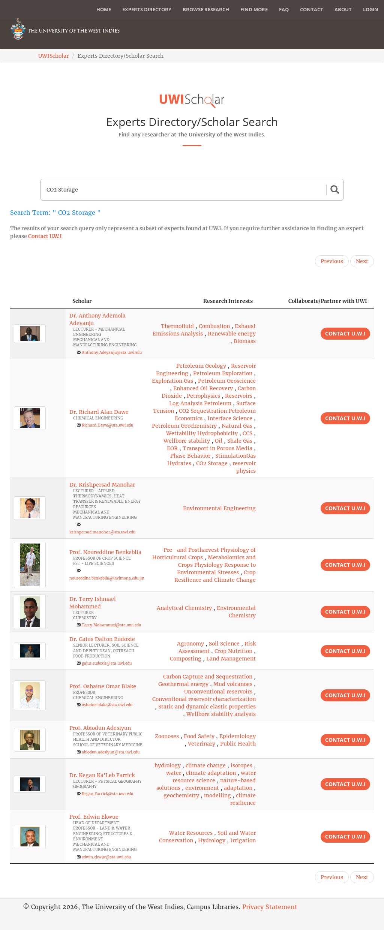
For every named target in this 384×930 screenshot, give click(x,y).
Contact (311, 9)
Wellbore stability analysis (221, 714)
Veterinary (201, 743)
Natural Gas (237, 425)
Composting (185, 658)
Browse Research (206, 9)
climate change (206, 765)
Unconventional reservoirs (218, 691)
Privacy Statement (269, 907)
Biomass (245, 341)
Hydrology (211, 840)
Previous (332, 261)
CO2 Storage (212, 463)
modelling (217, 795)
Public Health (238, 743)
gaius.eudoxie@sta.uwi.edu (107, 663)
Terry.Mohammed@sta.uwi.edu (111, 625)
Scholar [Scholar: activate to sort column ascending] (82, 301)
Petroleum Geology (201, 365)
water (173, 773)
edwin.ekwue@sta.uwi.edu (106, 857)
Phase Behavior (190, 455)
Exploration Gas (172, 380)
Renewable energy (232, 333)
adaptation (238, 788)
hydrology (167, 765)
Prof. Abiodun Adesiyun (100, 728)
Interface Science (229, 418)
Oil (218, 440)
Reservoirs (238, 395)
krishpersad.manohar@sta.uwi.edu (102, 532)
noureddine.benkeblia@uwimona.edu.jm (106, 578)
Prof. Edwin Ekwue (93, 816)
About (343, 9)
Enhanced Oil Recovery (203, 388)
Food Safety (199, 736)
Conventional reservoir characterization (204, 699)
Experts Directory (146, 9)
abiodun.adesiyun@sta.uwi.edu (111, 752)
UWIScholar (53, 55)
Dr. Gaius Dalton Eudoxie (102, 639)
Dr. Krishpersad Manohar (102, 484)
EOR (172, 448)
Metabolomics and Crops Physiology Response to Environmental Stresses (216, 565)
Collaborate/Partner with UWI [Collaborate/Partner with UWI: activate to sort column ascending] (327, 301)
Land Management (231, 658)
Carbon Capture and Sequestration (207, 676)
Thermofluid (177, 326)
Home (103, 9)
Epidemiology (237, 736)
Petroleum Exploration (222, 373)
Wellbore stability (187, 440)
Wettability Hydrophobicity (202, 433)
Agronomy (190, 643)
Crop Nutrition (233, 651)
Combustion (214, 326)
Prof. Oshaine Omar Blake (102, 686)
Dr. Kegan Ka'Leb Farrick (102, 775)
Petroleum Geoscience (227, 380)
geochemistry (181, 795)
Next (362, 261)
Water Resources (191, 833)
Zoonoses (167, 736)
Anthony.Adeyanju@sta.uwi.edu (112, 352)
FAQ (284, 9)
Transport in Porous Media (217, 448)
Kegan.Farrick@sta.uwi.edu (107, 793)
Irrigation (243, 840)
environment (202, 788)
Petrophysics (203, 395)
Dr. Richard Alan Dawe (99, 412)
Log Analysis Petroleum (200, 403)
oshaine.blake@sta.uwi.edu (107, 704)
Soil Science (224, 643)
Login (370, 9)
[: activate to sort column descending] (38, 301)
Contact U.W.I (45, 236)
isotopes (241, 765)
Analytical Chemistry (184, 608)
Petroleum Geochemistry (184, 425)
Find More (254, 9)
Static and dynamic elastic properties (207, 706)
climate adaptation (211, 773)
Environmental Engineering (219, 508)
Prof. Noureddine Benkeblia (105, 552)
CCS (247, 433)
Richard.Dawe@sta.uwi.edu (107, 425)
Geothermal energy (183, 684)
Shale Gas (239, 440)
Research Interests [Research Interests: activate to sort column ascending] (228, 301)
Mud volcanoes (232, 684)
